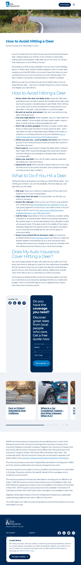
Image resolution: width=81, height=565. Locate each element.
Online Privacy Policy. (26, 551)
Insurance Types (39, 344)
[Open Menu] (74, 4)
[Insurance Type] (41, 347)
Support (32, 533)
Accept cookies (19, 557)
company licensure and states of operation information (45, 458)
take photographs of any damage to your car (48, 205)
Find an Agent (64, 5)
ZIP (35, 352)
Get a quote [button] (41, 363)
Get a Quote (10, 533)
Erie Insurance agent (40, 238)
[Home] (13, 4)
